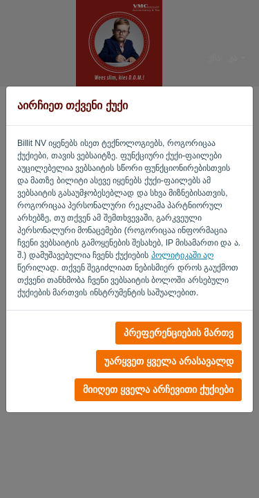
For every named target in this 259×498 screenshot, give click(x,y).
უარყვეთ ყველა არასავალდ (168, 361)
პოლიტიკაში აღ (182, 255)
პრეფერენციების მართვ (178, 332)
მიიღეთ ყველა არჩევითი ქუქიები (158, 389)
